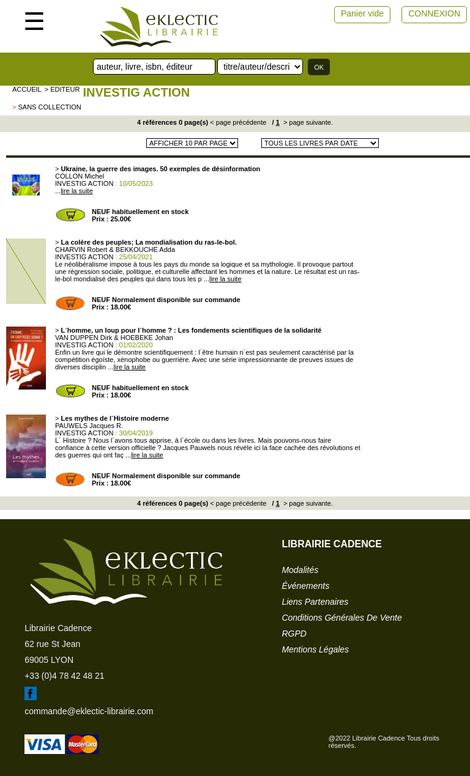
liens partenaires (315, 602)
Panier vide (362, 13)
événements (305, 586)
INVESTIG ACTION (136, 92)
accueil (27, 89)
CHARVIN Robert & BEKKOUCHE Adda (115, 249)
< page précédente (238, 122)
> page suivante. (307, 122)
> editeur (62, 89)
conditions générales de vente (341, 618)
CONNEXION (434, 13)
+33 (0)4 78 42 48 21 (64, 676)
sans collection (49, 107)
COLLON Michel (79, 176)
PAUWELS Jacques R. (89, 425)
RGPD (294, 633)
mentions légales (315, 649)
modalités (300, 570)
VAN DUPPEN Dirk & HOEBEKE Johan (114, 337)
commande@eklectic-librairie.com (88, 711)
